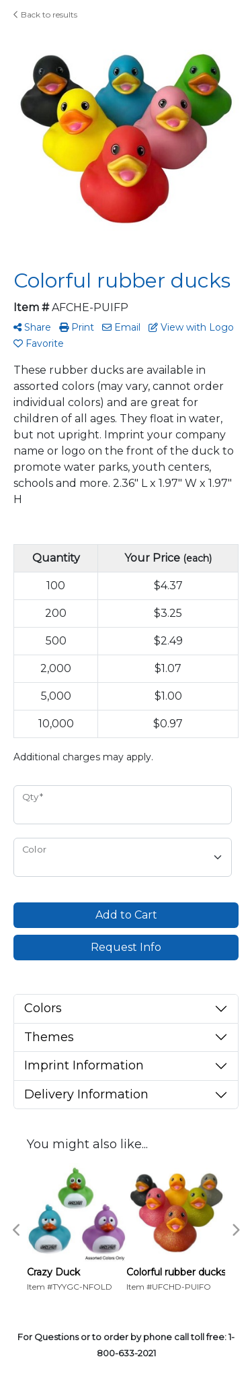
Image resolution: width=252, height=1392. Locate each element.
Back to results (45, 14)
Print (76, 327)
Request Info (126, 947)
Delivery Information (86, 1094)
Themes (49, 1037)
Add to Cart (126, 914)
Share (32, 327)
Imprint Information (84, 1065)
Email (121, 327)
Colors (43, 1008)
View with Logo (191, 327)
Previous (17, 1230)
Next (235, 1230)
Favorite (38, 343)
